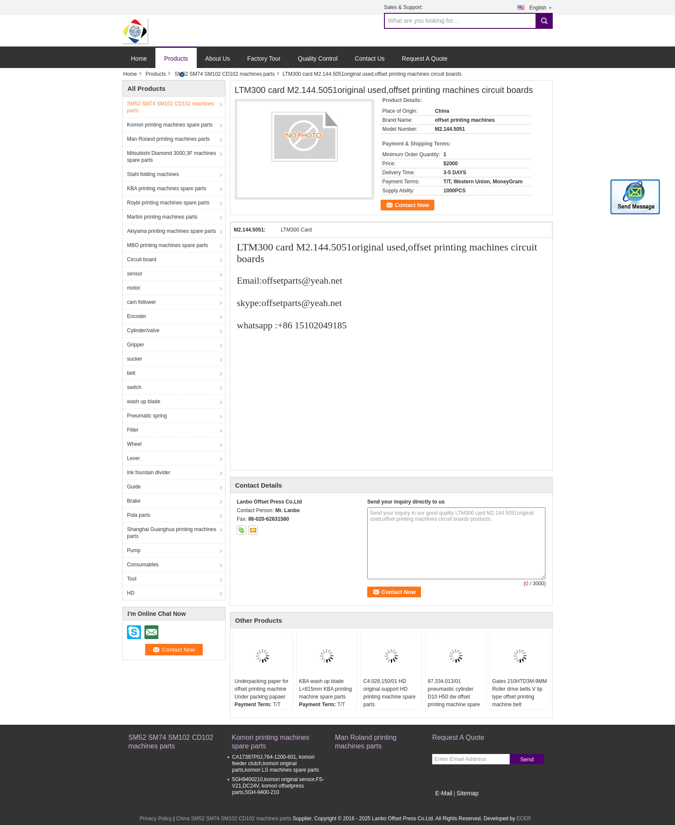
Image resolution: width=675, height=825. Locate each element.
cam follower (141, 302)
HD (130, 593)
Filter (133, 430)
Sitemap (467, 793)
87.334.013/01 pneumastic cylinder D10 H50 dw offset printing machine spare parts (454, 696)
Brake (133, 501)
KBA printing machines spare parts (166, 188)
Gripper (135, 345)
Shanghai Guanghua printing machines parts (171, 532)
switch (134, 387)
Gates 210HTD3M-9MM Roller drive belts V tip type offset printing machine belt (519, 693)
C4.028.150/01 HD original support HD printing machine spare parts (389, 693)
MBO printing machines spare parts (167, 245)
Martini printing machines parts (162, 217)
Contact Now (412, 205)
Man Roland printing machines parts (168, 139)
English (541, 7)
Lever (133, 458)
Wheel (134, 444)
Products (176, 58)
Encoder (136, 316)
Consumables (142, 565)
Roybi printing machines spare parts (168, 203)
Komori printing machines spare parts (170, 125)
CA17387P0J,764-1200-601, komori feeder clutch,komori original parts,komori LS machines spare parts (275, 763)
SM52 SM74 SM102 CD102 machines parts (224, 74)
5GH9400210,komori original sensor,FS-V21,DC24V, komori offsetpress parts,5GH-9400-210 (278, 785)
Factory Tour (264, 58)
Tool (131, 579)
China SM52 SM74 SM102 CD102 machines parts (233, 819)
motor (133, 288)
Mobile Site (447, 804)
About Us (217, 58)
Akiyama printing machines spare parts (171, 231)
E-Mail (443, 793)
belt (131, 373)
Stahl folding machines (153, 174)
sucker (134, 359)
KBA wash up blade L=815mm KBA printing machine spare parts (325, 689)
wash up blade (143, 402)
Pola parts (138, 515)
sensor (134, 274)
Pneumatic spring (147, 416)
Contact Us (369, 58)
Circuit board (141, 259)
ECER (524, 819)
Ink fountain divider (148, 473)
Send (526, 759)
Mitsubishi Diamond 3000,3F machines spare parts (171, 156)
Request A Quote (425, 58)
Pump (133, 550)
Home (139, 58)
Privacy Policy (156, 819)
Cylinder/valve (143, 331)
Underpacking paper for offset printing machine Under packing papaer (261, 689)
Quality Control (318, 58)
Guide (134, 487)
